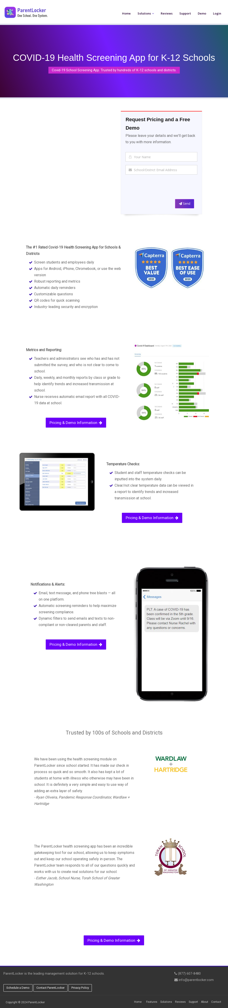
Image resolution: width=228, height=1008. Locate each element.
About (204, 1001)
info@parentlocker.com (196, 980)
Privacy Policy (80, 987)
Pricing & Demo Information (76, 422)
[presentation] (160, 188)
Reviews (167, 13)
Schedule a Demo (18, 987)
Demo (202, 13)
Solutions (144, 13)
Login (217, 13)
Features (151, 1001)
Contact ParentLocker (50, 987)
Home (126, 13)
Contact (216, 1001)
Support (185, 13)
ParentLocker (36, 1002)
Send (184, 203)
